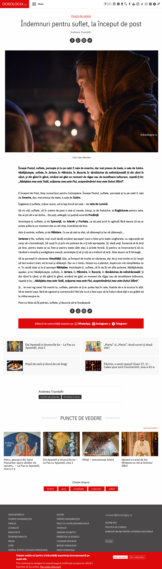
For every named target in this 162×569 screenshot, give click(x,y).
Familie (12, 523)
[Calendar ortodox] (114, 3)
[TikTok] (142, 3)
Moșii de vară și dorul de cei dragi (46, 363)
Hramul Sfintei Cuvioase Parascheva (27, 550)
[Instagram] (138, 3)
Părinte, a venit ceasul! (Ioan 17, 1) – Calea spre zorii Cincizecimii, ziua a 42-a (129, 365)
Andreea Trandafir (80, 32)
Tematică (61, 528)
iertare (50, 488)
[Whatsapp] (78, 40)
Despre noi (111, 523)
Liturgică (13, 528)
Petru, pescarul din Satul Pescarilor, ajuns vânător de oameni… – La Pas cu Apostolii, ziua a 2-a (22, 464)
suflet (112, 488)
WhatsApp (84, 323)
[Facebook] (129, 3)
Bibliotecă (14, 532)
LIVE (108, 4)
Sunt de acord (120, 557)
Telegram (121, 323)
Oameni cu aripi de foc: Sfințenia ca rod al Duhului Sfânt (137, 462)
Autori (60, 514)
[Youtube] (133, 3)
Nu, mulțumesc (137, 557)
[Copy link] (89, 40)
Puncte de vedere (81, 16)
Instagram (102, 323)
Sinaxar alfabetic (66, 532)
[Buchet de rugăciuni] (122, 3)
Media (11, 541)
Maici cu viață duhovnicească (73, 523)
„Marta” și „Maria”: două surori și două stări (128, 346)
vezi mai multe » (150, 428)
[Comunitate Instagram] (150, 3)
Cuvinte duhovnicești (20, 519)
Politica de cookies (115, 527)
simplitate (79, 488)
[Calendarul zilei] (118, 3)
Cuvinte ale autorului (49, 396)
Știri (11, 545)
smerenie (96, 488)
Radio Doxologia (66, 550)
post (64, 488)
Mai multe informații (50, 566)
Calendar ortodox (66, 541)
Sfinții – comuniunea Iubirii (98, 459)
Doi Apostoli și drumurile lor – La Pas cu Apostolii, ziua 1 (50, 346)
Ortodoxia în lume (72, 396)
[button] (38, 4)
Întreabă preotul (17, 537)
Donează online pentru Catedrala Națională (129, 531)
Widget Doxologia (66, 545)
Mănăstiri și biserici (68, 537)
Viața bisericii (16, 514)
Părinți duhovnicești (68, 519)
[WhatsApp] (146, 3)
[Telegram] (154, 3)
